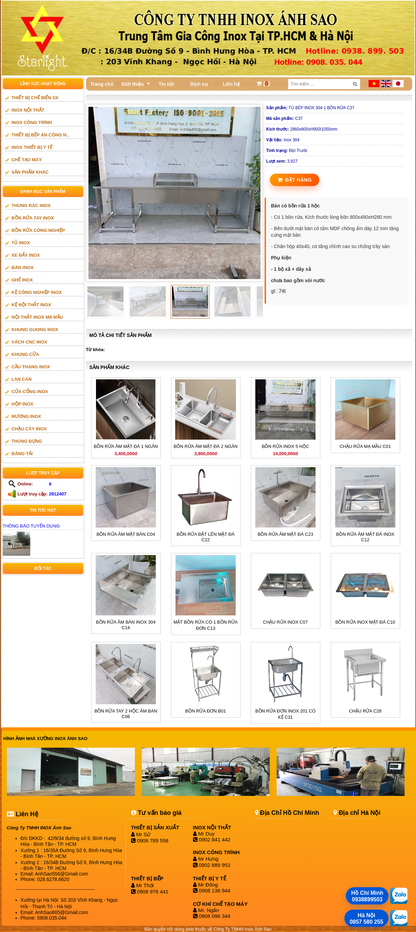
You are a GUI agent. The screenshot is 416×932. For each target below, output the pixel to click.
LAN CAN (22, 379)
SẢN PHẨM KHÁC (30, 172)
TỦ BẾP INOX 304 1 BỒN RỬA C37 (310, 107)
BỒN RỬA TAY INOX (33, 218)
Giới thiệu (132, 84)
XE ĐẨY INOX (26, 255)
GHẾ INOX (22, 280)
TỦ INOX (21, 242)
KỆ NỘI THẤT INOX (31, 304)
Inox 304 (283, 139)
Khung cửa (25, 354)
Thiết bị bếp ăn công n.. (40, 134)
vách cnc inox (29, 342)
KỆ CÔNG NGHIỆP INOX (37, 292)
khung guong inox (35, 329)
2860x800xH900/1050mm (302, 129)
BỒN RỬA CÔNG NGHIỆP (38, 230)
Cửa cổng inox (30, 391)
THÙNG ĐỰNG (27, 441)
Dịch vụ (198, 84)
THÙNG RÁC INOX (31, 205)
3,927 (282, 161)
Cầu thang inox (31, 366)
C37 (284, 118)
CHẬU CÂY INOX (29, 428)
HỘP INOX (22, 404)
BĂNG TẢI (22, 453)
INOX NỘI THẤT (28, 110)
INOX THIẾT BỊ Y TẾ (32, 147)
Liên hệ (231, 84)
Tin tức (166, 84)
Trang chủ (101, 84)
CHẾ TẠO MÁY (27, 159)
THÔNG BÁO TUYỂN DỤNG (31, 526)
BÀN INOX (23, 267)
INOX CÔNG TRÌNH (32, 122)
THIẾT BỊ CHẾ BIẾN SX (35, 97)
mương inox (26, 416)
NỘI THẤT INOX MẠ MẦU (37, 317)
